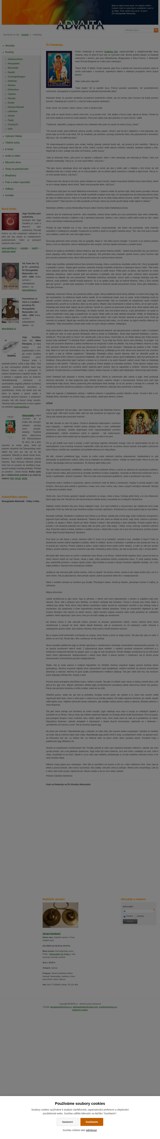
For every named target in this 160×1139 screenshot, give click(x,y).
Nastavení (67, 1122)
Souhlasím (92, 1122)
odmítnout (91, 1130)
